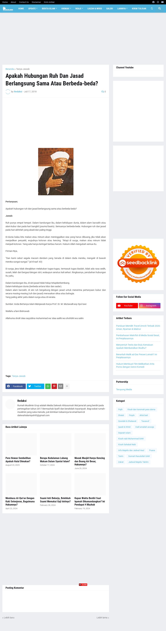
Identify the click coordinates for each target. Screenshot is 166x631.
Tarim (120, 456)
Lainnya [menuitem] (121, 8)
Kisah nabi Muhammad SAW (131, 438)
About (13, 2)
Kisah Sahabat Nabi (127, 444)
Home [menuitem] (21, 8)
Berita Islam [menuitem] (48, 8)
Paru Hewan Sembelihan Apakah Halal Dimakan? (18, 460)
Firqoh (132, 415)
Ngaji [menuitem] (78, 8)
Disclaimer (36, 2)
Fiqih (120, 409)
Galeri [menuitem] (109, 8)
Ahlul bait (144, 415)
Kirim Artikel (49, 2)
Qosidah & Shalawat (127, 421)
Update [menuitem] (32, 8)
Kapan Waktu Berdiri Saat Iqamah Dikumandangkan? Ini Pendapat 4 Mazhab (90, 501)
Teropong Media (124, 389)
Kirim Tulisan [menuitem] (139, 8)
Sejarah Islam (124, 433)
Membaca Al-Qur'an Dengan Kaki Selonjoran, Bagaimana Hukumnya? (20, 501)
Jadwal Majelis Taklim (138, 462)
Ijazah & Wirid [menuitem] (95, 8)
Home (5, 2)
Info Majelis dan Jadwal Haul (131, 450)
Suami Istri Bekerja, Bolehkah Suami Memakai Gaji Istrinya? (55, 500)
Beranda (10, 69)
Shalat (121, 415)
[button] (151, 8)
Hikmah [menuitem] (65, 8)
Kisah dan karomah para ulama (141, 409)
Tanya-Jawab (23, 69)
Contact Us (24, 2)
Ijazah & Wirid (124, 427)
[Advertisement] (83, 39)
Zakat (120, 462)
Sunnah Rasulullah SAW (139, 456)
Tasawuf (145, 421)
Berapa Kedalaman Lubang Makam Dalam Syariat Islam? (55, 460)
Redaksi (22, 400)
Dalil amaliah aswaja (144, 427)
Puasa (152, 450)
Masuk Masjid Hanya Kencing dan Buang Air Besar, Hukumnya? (90, 461)
